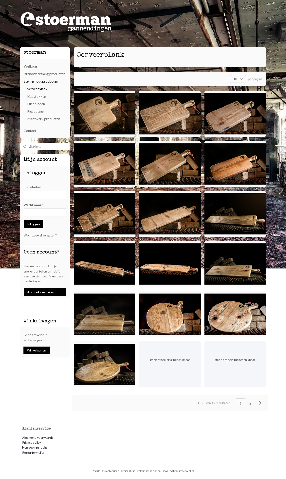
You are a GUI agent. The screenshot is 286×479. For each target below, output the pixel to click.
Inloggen (33, 224)
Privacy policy (31, 442)
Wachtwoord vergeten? (40, 235)
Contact (30, 130)
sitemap (125, 470)
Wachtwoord (33, 205)
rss (133, 470)
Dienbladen (36, 104)
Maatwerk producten (43, 119)
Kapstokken (36, 96)
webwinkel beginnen (149, 470)
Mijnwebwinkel (185, 470)
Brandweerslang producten (44, 74)
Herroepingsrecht (34, 447)
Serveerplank (37, 89)
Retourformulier (33, 452)
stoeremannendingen (37, 304)
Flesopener (35, 111)
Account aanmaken (40, 292)
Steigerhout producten (41, 81)
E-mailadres (33, 187)
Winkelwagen (36, 350)
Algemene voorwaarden (39, 437)
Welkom (30, 66)
